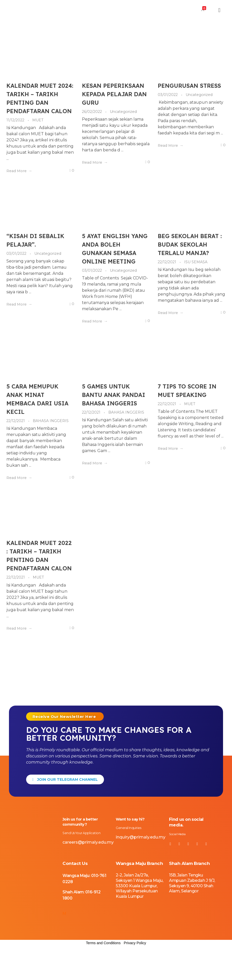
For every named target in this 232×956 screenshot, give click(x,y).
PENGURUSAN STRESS (189, 85)
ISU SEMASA (195, 262)
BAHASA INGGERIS (51, 420)
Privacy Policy (135, 949)
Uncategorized (123, 111)
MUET (37, 120)
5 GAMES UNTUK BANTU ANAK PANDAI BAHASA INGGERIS (113, 395)
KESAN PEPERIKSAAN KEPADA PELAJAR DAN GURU (114, 94)
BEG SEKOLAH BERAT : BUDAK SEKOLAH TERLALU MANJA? (190, 244)
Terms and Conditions (103, 949)
